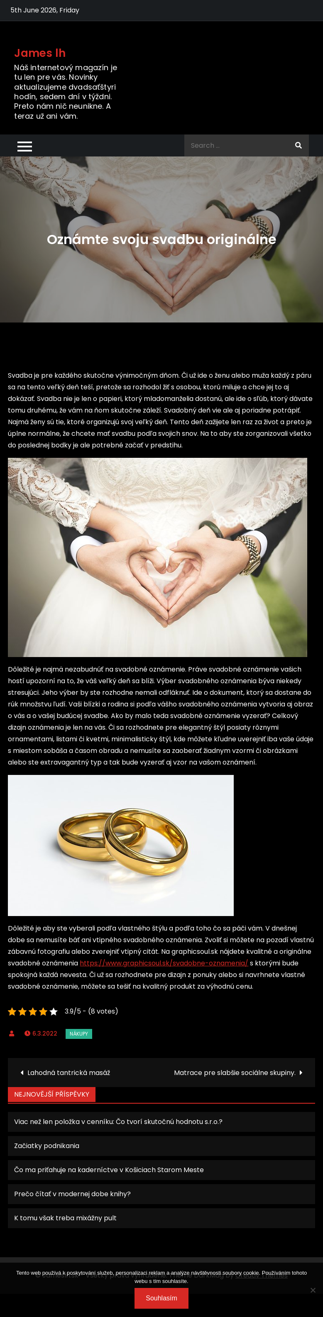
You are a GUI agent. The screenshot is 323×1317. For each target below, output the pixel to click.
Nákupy (79, 1033)
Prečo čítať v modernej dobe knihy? (72, 1194)
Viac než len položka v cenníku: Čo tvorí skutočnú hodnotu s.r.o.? (118, 1121)
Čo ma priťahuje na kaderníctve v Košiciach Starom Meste (109, 1170)
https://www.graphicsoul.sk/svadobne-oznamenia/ (164, 963)
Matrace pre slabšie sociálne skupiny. (235, 1073)
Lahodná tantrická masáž (68, 1073)
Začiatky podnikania (46, 1146)
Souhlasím (161, 1298)
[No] (312, 1290)
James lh (40, 53)
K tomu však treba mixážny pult (65, 1218)
